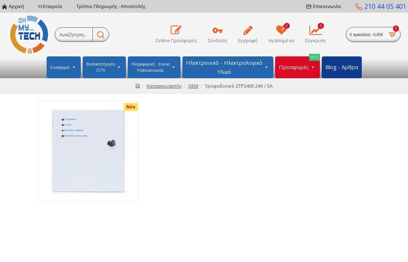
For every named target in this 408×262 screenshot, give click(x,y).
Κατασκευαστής (164, 86)
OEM (193, 86)
